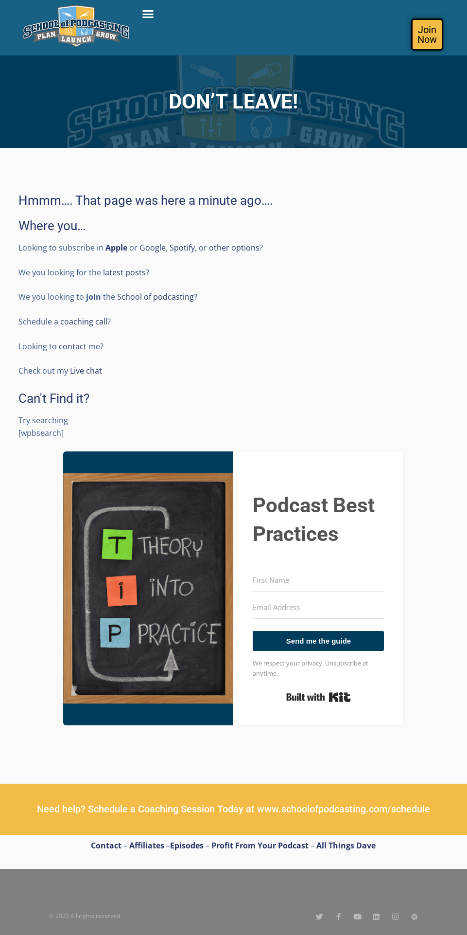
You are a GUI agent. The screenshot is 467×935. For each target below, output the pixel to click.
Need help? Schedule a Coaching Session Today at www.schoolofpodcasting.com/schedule (233, 809)
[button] (148, 14)
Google (152, 247)
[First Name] (318, 580)
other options (234, 247)
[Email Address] (318, 607)
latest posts (123, 272)
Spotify (182, 247)
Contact (106, 845)
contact (72, 346)
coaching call (83, 321)
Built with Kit (318, 697)
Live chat (86, 370)
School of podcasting (155, 296)
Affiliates (146, 845)
